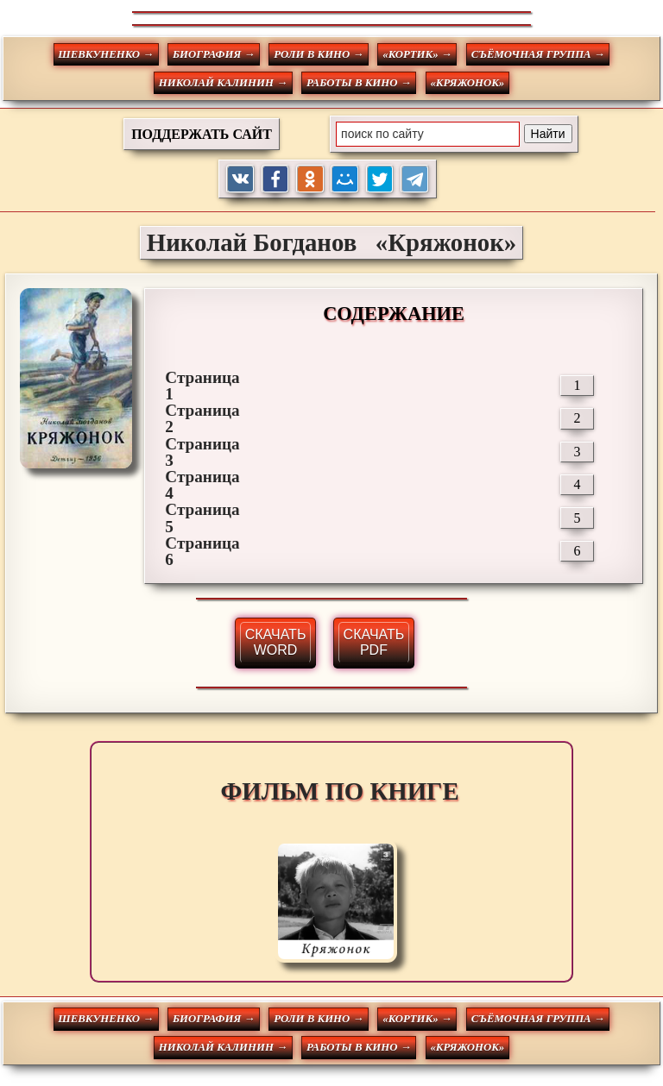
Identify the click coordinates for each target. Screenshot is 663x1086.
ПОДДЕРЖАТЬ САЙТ (201, 134)
